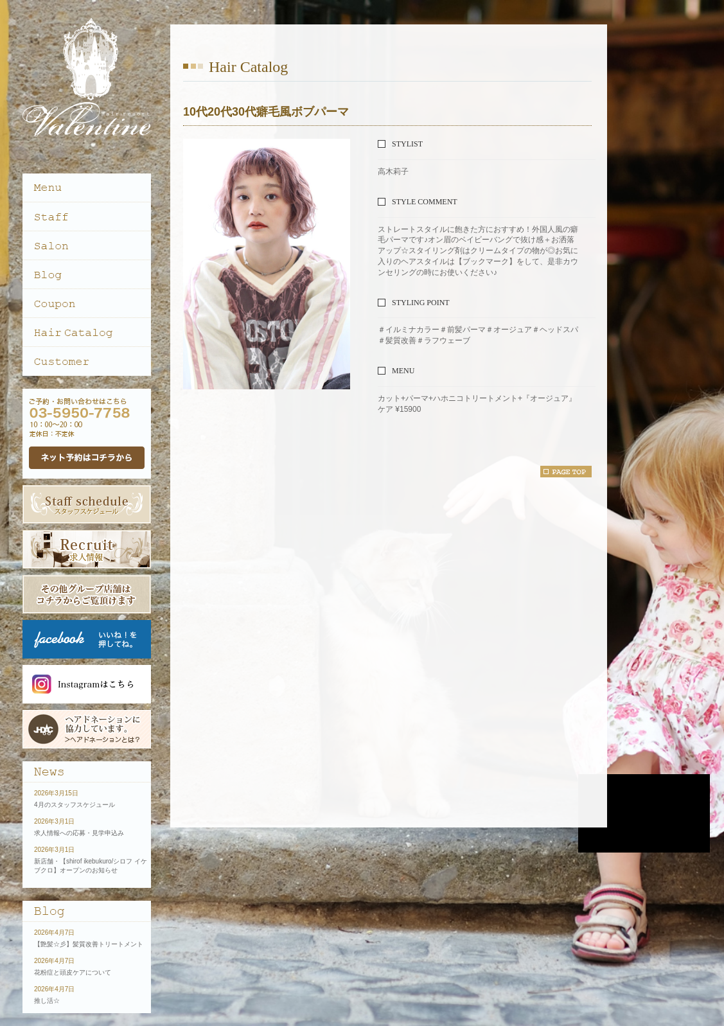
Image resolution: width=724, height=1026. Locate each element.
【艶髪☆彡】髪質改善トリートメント (88, 944)
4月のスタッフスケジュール (74, 804)
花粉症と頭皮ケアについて (72, 972)
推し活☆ (47, 1000)
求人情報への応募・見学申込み (79, 832)
